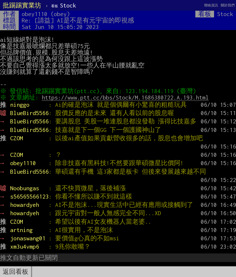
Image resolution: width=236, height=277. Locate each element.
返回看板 (15, 271)
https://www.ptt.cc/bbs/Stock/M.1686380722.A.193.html (126, 97)
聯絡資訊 (211, 5)
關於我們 (228, 5)
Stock (63, 5)
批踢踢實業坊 (22, 5)
